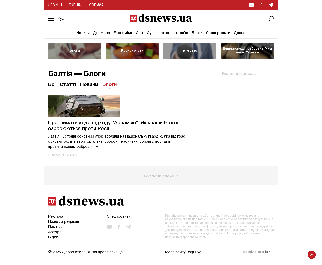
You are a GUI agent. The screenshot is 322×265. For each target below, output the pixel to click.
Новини (83, 33)
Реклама (55, 216)
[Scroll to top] (312, 255)
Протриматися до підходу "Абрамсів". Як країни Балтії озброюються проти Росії (113, 126)
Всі (52, 85)
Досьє (239, 33)
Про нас (55, 227)
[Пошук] (271, 18)
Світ (139, 33)
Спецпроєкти (218, 33)
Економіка (123, 33)
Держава (101, 33)
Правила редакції (63, 222)
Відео (53, 237)
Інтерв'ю (180, 33)
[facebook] (261, 5)
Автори (54, 232)
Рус (61, 19)
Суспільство (158, 33)
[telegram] (270, 5)
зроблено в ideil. (258, 252)
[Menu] (51, 19)
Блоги (197, 33)
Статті (68, 85)
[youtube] (251, 5)
